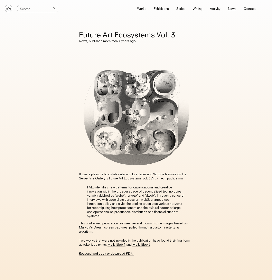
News (232, 9)
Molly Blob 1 (116, 244)
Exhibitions (161, 9)
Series (180, 9)
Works (141, 9)
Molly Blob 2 (141, 244)
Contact (250, 9)
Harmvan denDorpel (8, 9)
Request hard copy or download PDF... (106, 253)
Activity (215, 9)
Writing (198, 9)
